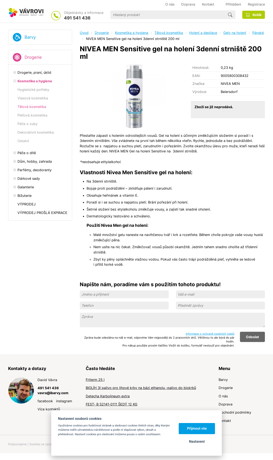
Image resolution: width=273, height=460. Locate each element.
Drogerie (33, 57)
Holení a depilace (203, 33)
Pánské (258, 33)
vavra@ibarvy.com (53, 393)
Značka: (198, 83)
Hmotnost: (200, 67)
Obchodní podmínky (235, 412)
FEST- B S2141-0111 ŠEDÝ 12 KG (111, 404)
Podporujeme (17, 444)
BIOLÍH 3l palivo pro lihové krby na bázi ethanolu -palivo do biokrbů (141, 388)
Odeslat (252, 337)
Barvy (30, 37)
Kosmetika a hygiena (131, 33)
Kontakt (225, 421)
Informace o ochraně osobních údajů (210, 333)
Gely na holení (234, 33)
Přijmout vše (197, 428)
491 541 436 (77, 18)
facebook (45, 401)
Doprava (225, 404)
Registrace (256, 4)
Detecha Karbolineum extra (108, 396)
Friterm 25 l (95, 379)
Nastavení (197, 441)
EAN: (196, 76)
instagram (64, 401)
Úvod (84, 33)
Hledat (230, 14)
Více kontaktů (49, 409)
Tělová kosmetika (168, 33)
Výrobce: (199, 92)
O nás (223, 396)
